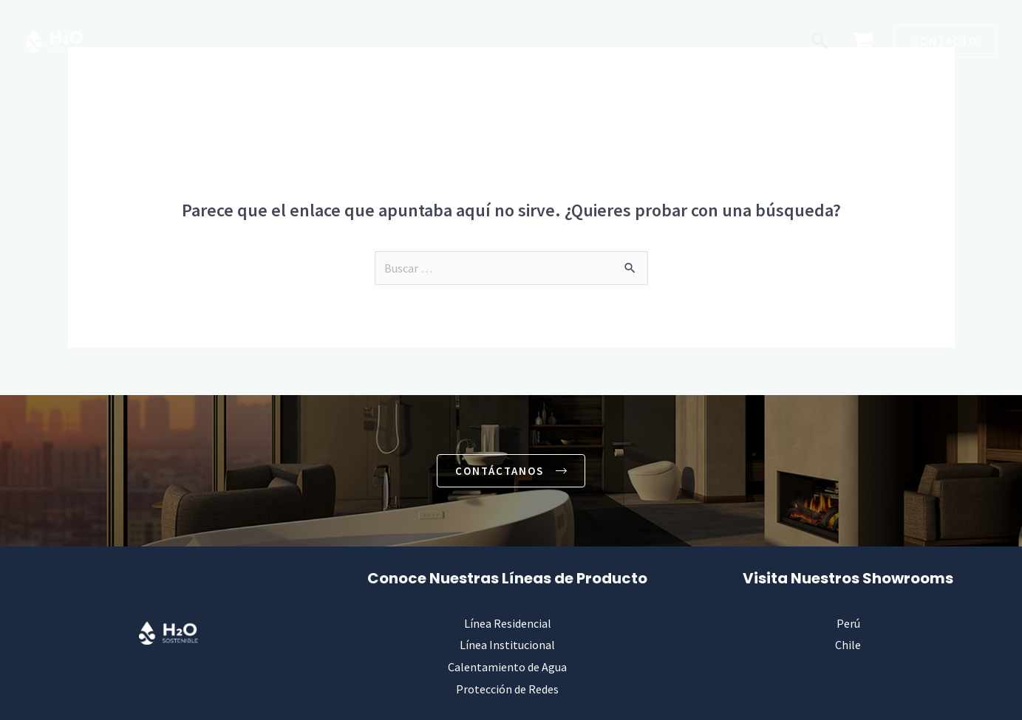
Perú (848, 623)
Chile (848, 645)
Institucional (402, 40)
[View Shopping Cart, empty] (862, 41)
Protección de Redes (682, 40)
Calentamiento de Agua (533, 40)
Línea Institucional (507, 645)
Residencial (302, 40)
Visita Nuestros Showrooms (848, 578)
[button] (819, 41)
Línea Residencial (507, 623)
